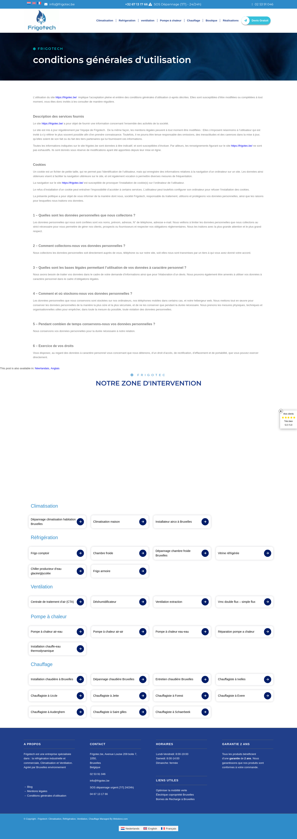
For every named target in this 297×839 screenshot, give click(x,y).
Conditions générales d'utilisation (45, 795)
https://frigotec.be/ (66, 97)
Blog (30, 786)
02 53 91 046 (262, 4)
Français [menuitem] (171, 828)
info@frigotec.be (59, 4)
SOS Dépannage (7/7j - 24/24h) (163, 4)
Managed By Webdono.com (114, 819)
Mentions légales (35, 791)
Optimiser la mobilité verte (171, 790)
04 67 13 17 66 (99, 794)
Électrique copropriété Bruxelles (175, 794)
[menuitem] (42, 368)
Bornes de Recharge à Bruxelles (175, 799)
